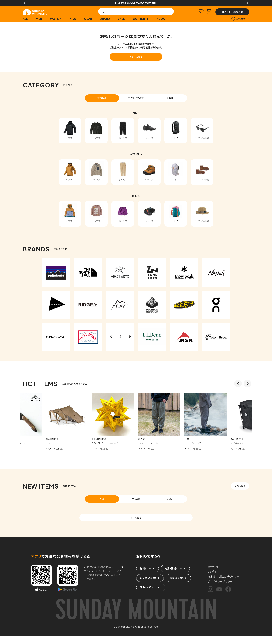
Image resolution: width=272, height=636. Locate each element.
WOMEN (56, 18)
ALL (25, 18)
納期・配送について (175, 568)
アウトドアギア (136, 98)
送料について (147, 568)
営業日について (178, 578)
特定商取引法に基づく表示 (224, 576)
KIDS (73, 18)
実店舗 (212, 571)
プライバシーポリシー (220, 581)
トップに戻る (136, 56)
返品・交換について (150, 587)
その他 (170, 98)
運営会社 (213, 566)
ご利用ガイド (240, 19)
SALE (121, 18)
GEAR (88, 18)
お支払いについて (150, 578)
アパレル (102, 98)
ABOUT (162, 18)
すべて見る (240, 485)
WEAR (136, 498)
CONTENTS (141, 18)
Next (247, 3)
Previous (24, 3)
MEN (39, 18)
